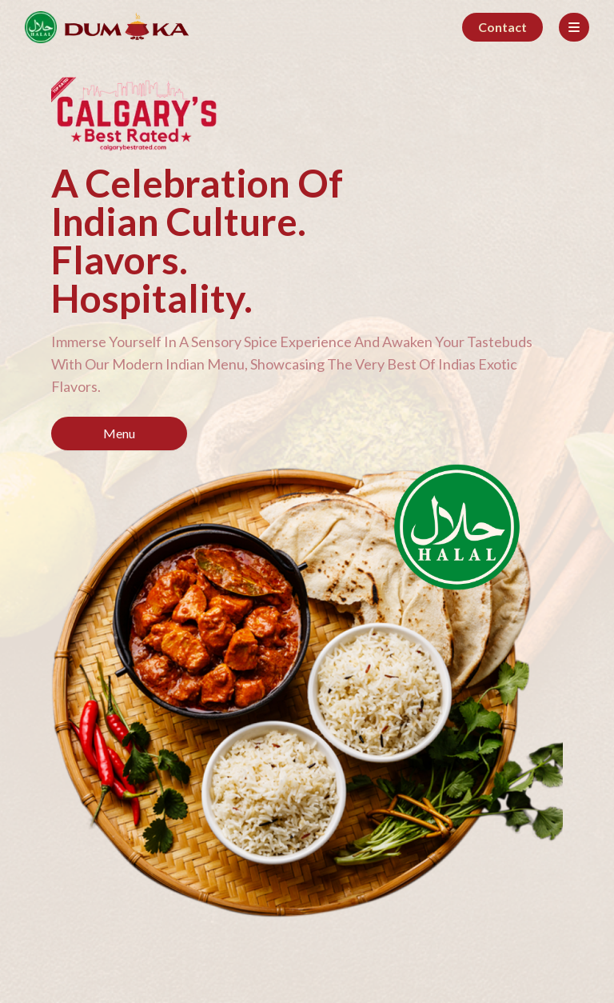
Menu (119, 433)
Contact (502, 26)
